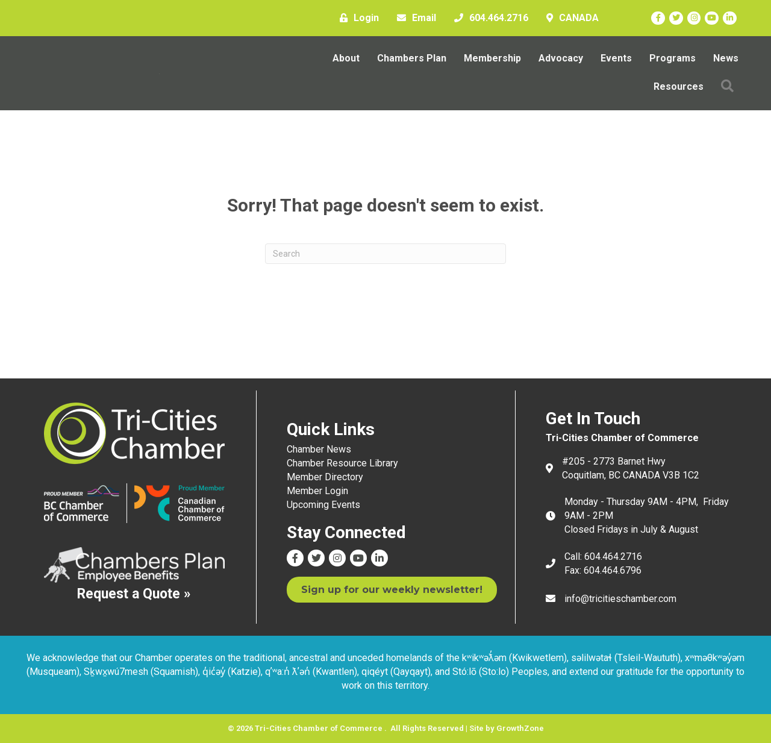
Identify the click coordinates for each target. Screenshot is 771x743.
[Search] (385, 253)
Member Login (317, 491)
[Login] (356, 18)
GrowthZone (520, 728)
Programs (672, 58)
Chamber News (319, 449)
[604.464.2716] (488, 18)
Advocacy (560, 58)
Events (616, 58)
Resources (679, 86)
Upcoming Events (323, 504)
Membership (492, 58)
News (725, 58)
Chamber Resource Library (342, 463)
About (346, 58)
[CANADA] (569, 18)
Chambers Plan (411, 58)
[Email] (413, 18)
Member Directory (325, 477)
